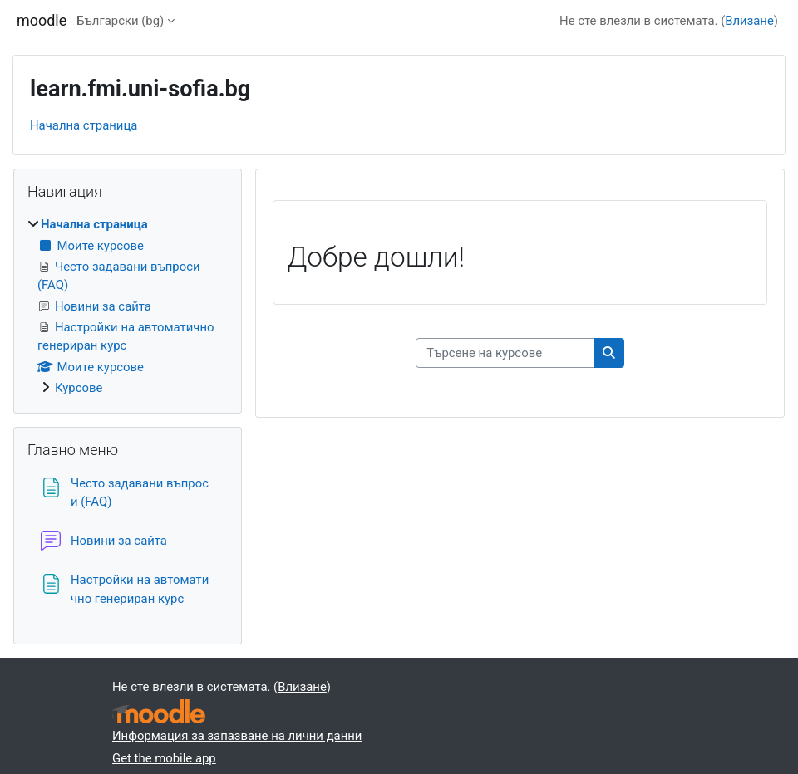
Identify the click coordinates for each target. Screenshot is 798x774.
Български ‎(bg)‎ (120, 20)
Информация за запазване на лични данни (237, 735)
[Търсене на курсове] (505, 353)
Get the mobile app (164, 758)
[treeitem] (127, 306)
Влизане (749, 20)
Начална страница (83, 125)
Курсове (78, 387)
